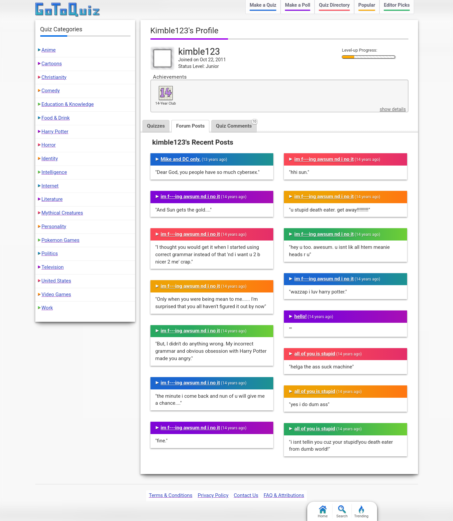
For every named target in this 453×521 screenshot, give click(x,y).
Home (323, 511)
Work (47, 308)
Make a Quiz (263, 5)
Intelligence (54, 172)
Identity (50, 159)
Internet (50, 186)
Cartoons (52, 64)
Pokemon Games (61, 240)
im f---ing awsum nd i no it (190, 197)
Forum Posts (190, 126)
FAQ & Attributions (284, 495)
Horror (49, 145)
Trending (361, 511)
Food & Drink (56, 118)
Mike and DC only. (181, 159)
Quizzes (156, 126)
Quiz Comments (236, 124)
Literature (52, 199)
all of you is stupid (314, 354)
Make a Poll (297, 5)
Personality (54, 227)
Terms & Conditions (170, 495)
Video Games (56, 294)
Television (53, 267)
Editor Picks (397, 5)
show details (393, 109)
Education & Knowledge (68, 104)
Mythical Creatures (62, 213)
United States (56, 281)
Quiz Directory (334, 5)
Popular (366, 5)
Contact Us (246, 495)
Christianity (54, 77)
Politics (50, 254)
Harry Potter (55, 132)
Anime (49, 50)
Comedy (51, 91)
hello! (300, 316)
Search (342, 511)
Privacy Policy (213, 495)
